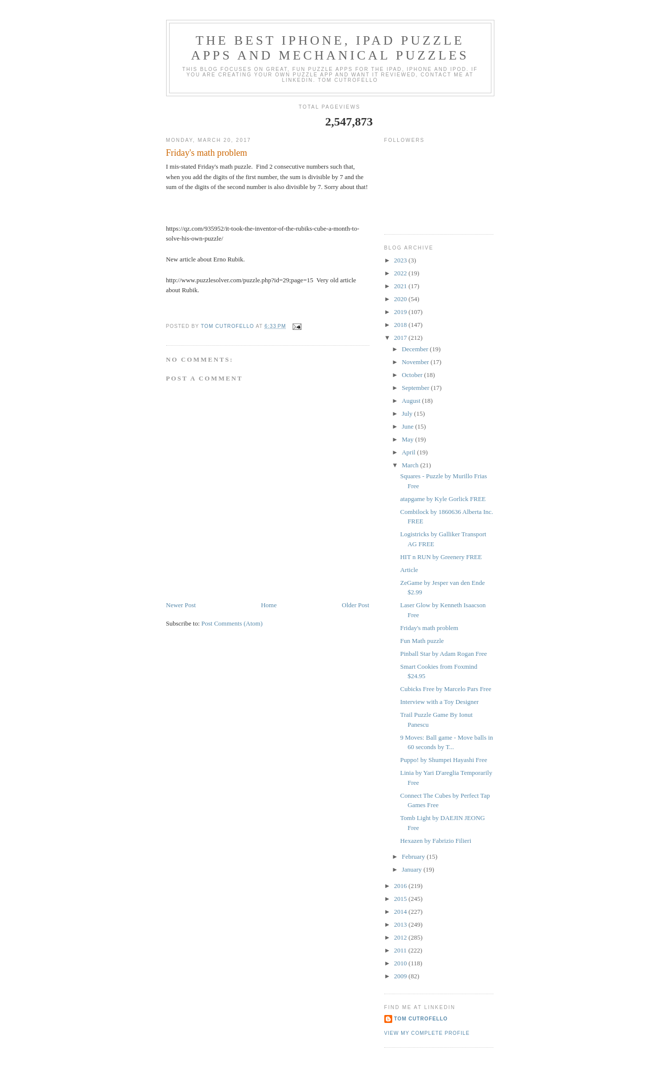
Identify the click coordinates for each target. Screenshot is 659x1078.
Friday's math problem (429, 628)
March (411, 465)
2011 (401, 950)
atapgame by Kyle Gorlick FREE (443, 499)
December (416, 349)
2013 (401, 924)
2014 (401, 911)
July (408, 413)
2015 (401, 898)
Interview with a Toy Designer (439, 701)
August (412, 400)
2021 (401, 286)
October (413, 375)
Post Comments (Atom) (232, 623)
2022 (401, 273)
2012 (401, 937)
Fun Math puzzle (422, 640)
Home (269, 605)
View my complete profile (427, 1033)
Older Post (355, 605)
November (416, 362)
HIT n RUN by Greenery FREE (441, 557)
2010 (401, 963)
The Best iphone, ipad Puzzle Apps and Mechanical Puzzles (330, 48)
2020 (401, 299)
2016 (401, 885)
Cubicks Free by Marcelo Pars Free (445, 689)
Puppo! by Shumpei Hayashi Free (443, 759)
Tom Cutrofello (421, 1018)
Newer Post (181, 605)
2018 (401, 324)
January (412, 869)
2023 (401, 260)
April (409, 452)
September (416, 387)
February (414, 856)
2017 (401, 337)
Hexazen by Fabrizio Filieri (435, 840)
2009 (401, 976)
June (408, 426)
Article (409, 569)
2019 (401, 312)
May (408, 439)
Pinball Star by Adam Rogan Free (443, 653)
